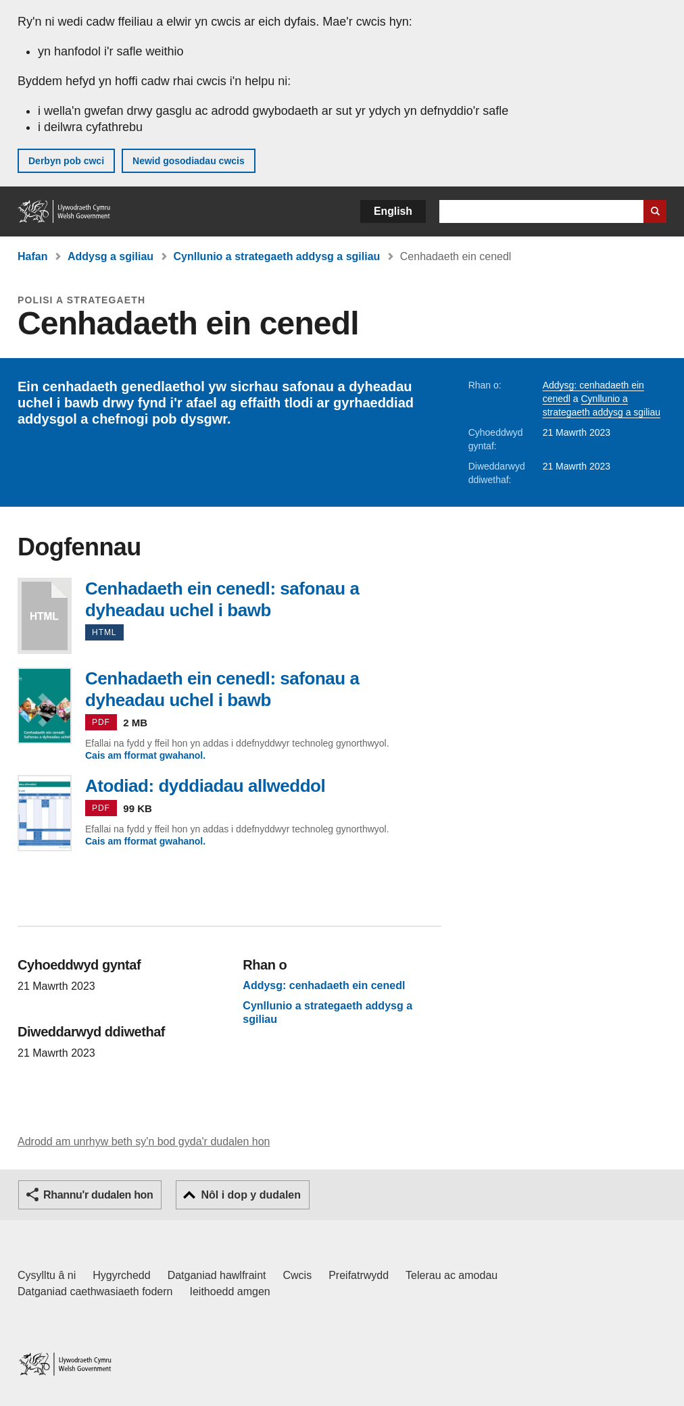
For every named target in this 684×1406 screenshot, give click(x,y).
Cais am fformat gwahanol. (145, 755)
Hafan (32, 256)
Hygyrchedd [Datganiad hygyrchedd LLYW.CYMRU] (121, 1275)
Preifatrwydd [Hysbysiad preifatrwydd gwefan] (358, 1275)
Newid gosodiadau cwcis (188, 160)
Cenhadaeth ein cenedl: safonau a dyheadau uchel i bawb (45, 616)
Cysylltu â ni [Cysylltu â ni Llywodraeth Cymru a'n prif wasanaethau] (47, 1275)
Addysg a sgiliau (110, 256)
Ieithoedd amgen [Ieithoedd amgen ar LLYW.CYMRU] (230, 1291)
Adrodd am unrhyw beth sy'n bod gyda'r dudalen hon (144, 1141)
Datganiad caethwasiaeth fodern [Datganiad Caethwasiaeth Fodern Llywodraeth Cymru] (95, 1291)
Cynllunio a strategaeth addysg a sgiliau (277, 256)
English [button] (393, 211)
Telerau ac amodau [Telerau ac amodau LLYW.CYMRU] (451, 1275)
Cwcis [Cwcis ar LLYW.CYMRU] (297, 1275)
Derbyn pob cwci (66, 160)
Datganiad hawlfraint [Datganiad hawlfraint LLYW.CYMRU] (217, 1275)
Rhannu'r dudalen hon (98, 1195)
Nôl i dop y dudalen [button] (251, 1195)
